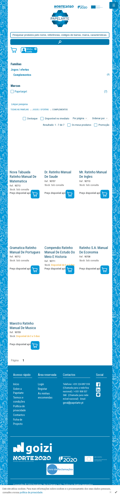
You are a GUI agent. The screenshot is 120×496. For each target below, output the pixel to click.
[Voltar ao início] (60, 18)
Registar (42, 388)
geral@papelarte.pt (73, 402)
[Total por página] (80, 118)
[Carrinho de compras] (14, 49)
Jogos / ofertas (20, 69)
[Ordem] (100, 118)
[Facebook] (98, 384)
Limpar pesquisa (19, 104)
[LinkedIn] (98, 389)
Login (41, 384)
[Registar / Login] (29, 50)
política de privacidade (31, 492)
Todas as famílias (20, 109)
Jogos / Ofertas (40, 109)
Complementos (62, 74)
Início (16, 384)
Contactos (19, 414)
